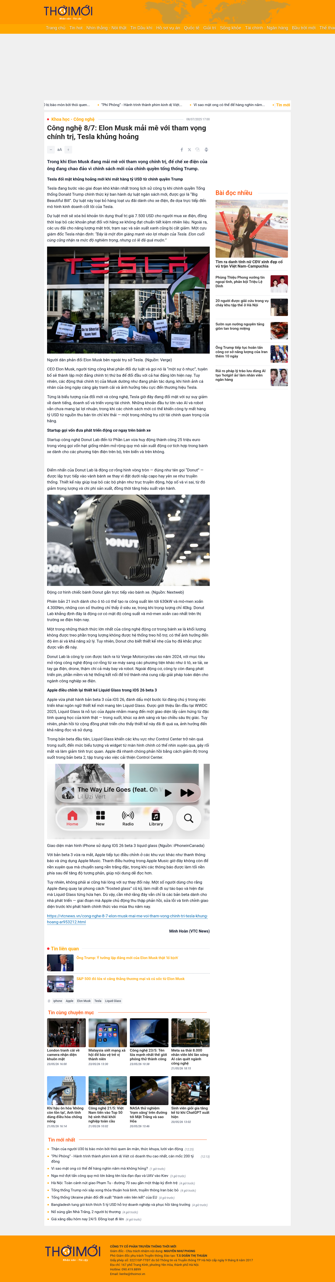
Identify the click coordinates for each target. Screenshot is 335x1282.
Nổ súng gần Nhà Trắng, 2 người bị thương (94, 1212)
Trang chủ (55, 28)
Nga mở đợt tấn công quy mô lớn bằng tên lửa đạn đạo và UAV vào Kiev (118, 1176)
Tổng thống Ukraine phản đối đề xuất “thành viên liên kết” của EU (112, 1197)
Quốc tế (191, 28)
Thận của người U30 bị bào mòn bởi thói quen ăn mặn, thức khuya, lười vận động (122, 1149)
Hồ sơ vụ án (168, 28)
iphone (57, 1001)
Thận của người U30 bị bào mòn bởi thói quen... (60, 105)
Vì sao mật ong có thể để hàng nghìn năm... (238, 105)
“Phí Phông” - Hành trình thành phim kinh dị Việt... (151, 105)
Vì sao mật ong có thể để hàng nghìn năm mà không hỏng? (108, 1168)
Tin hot (75, 28)
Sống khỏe (230, 28)
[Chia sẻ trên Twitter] (189, 150)
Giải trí (209, 28)
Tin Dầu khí (141, 28)
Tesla (97, 1001)
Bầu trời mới (303, 28)
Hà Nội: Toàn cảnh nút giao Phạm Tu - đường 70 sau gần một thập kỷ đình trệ (123, 1183)
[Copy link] (197, 149)
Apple (69, 1001)
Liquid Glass (113, 1001)
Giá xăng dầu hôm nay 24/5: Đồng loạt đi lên (96, 1219)
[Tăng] (68, 150)
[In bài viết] (206, 149)
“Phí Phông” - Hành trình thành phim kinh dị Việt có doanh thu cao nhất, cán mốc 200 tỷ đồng (130, 1159)
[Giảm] (51, 150)
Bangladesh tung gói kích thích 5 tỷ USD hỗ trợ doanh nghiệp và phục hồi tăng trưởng (129, 1204)
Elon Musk (84, 1001)
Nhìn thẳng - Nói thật (106, 28)
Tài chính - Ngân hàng (266, 28)
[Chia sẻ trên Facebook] (182, 150)
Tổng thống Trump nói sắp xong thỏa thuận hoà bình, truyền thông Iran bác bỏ (123, 1190)
